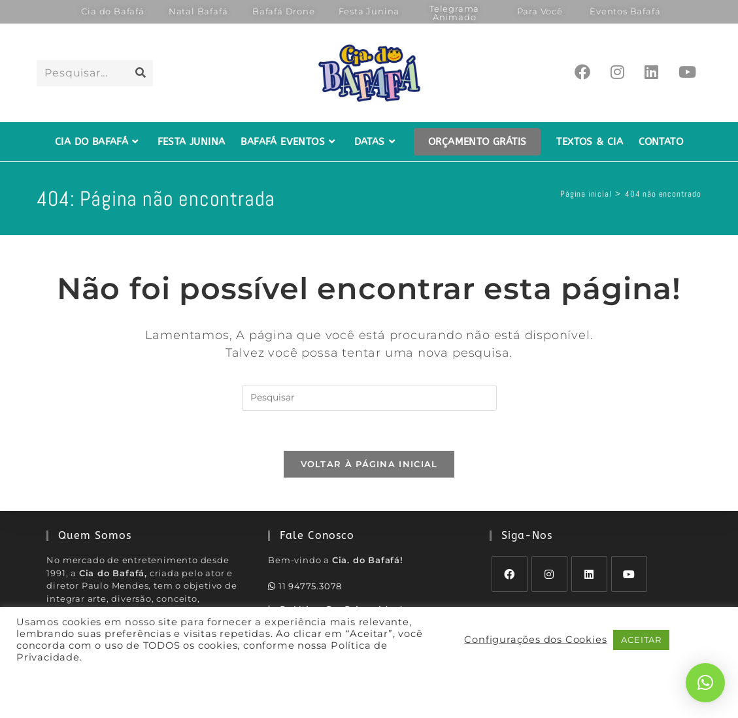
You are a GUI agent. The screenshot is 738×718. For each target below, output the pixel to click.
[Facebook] (510, 574)
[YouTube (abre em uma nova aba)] (687, 72)
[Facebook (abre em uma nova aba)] (582, 72)
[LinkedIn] (589, 574)
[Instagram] (549, 574)
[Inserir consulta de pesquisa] (369, 398)
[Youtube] (629, 574)
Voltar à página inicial (369, 464)
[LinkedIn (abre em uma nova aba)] (651, 72)
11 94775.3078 (305, 586)
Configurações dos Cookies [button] (535, 639)
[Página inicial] (585, 193)
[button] (705, 682)
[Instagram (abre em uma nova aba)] (617, 72)
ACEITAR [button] (641, 639)
